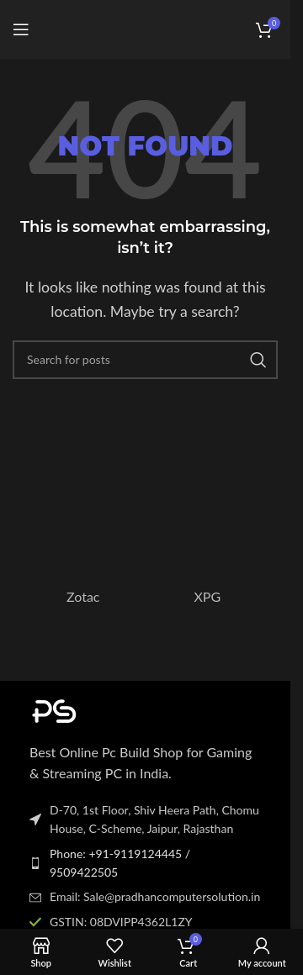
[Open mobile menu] (21, 29)
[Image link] (122, 709)
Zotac (83, 596)
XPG (207, 596)
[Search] (145, 359)
